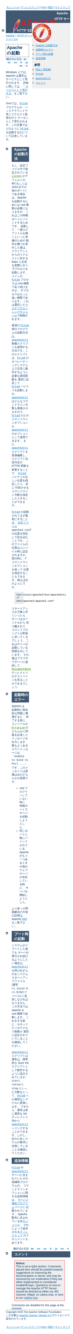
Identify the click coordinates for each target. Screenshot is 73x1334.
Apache (10, 35)
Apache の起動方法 (47, 45)
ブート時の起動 (44, 54)
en (9, 62)
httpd (23, 103)
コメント (41, 82)
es (15, 62)
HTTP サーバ (24, 35)
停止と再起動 (43, 69)
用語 (50, 7)
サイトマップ (62, 7)
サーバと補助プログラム (20, 1203)
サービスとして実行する (17, 90)
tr (27, 65)
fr (21, 62)
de (25, 59)
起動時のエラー (44, 49)
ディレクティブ (30, 7)
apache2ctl (43, 78)
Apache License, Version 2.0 (35, 1315)
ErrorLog (18, 727)
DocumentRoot (21, 669)
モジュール (12, 7)
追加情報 (41, 58)
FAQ (43, 7)
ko (21, 65)
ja (26, 62)
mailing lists (31, 1297)
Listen (16, 176)
